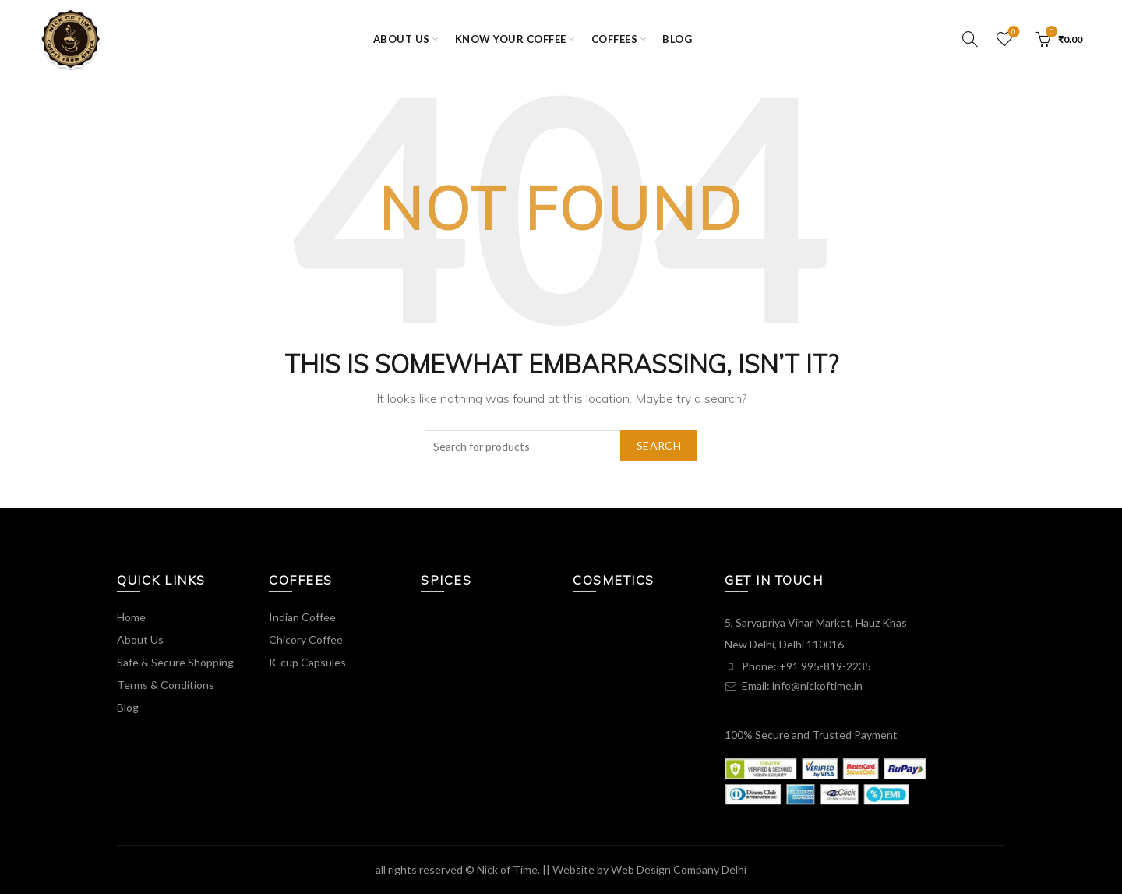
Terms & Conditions (165, 684)
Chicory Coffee (306, 639)
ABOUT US (401, 39)
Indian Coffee (302, 617)
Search (659, 445)
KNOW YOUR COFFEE (510, 39)
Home (131, 617)
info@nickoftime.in (817, 685)
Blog (677, 39)
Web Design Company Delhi (678, 869)
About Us (140, 639)
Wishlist (1012, 32)
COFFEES (614, 39)
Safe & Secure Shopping (175, 662)
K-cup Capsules (307, 662)
